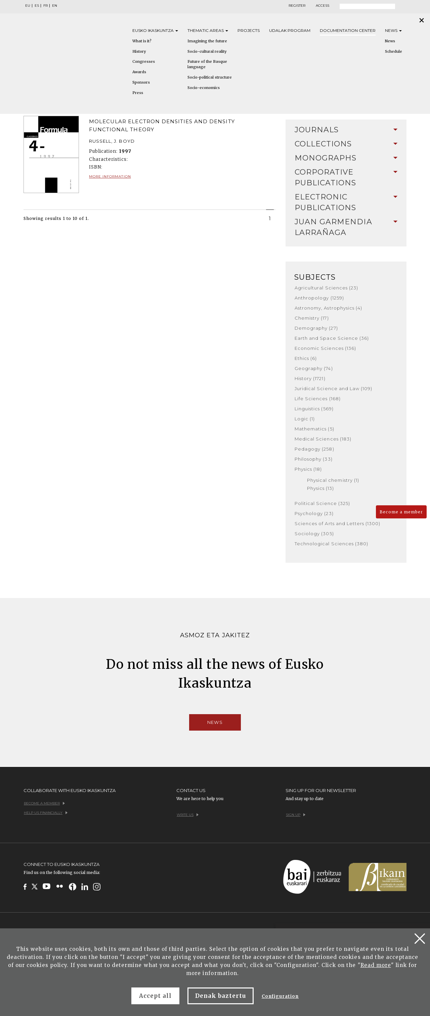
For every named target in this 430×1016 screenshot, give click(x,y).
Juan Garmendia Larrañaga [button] (346, 227)
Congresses (143, 61)
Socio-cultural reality (206, 51)
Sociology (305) (314, 533)
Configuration (280, 996)
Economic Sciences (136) (325, 348)
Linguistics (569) (314, 408)
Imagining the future (207, 41)
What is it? (142, 41)
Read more (375, 965)
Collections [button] (346, 143)
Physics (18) (308, 469)
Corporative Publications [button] (346, 177)
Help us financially (46, 813)
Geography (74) (314, 368)
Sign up (295, 815)
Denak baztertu (220, 996)
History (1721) (310, 378)
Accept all (155, 996)
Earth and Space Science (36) (332, 338)
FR (45, 5)
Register (297, 5)
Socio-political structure (209, 77)
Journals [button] (346, 129)
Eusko (155, 30)
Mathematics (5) (314, 428)
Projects (249, 30)
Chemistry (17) (312, 318)
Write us (188, 815)
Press (137, 92)
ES (37, 5)
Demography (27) (316, 328)
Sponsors (141, 82)
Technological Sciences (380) (331, 543)
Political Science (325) (322, 503)
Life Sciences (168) (318, 398)
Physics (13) (320, 488)
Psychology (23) (314, 513)
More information (110, 176)
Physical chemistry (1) (333, 480)
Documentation (348, 30)
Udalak (289, 30)
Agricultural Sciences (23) (326, 287)
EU (27, 5)
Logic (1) (305, 418)
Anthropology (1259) (319, 298)
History (139, 51)
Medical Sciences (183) (323, 439)
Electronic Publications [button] (346, 202)
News (393, 30)
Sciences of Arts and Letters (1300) (337, 523)
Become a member (401, 511)
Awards (139, 72)
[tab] (346, 130)
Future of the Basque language (207, 64)
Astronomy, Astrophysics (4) (328, 308)
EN (54, 5)
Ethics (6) (306, 358)
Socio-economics (203, 87)
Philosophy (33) (314, 459)
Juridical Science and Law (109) (333, 388)
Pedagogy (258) (314, 449)
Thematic (207, 30)
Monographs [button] (346, 158)
